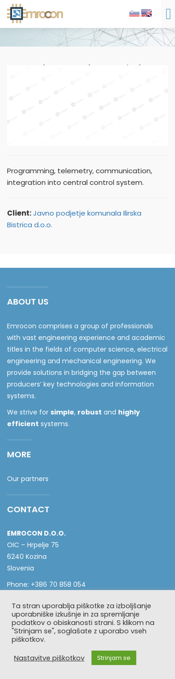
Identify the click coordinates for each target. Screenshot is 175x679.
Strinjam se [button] (114, 657)
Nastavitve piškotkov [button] (49, 658)
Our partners (28, 478)
